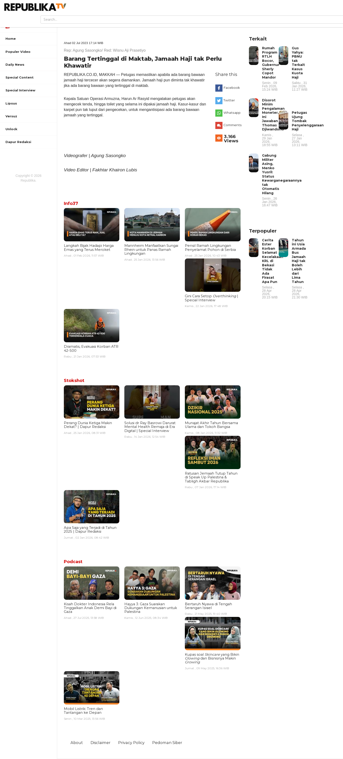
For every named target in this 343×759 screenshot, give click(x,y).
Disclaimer (101, 742)
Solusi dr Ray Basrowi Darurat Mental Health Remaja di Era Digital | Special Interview (150, 427)
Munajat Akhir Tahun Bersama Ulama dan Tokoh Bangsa (211, 425)
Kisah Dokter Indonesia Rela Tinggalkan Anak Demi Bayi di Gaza (90, 608)
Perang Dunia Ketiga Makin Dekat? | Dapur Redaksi (88, 425)
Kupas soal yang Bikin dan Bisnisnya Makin (212, 658)
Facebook (231, 87)
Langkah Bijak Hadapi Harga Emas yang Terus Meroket (89, 247)
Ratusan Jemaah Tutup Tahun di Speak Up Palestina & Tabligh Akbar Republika (211, 477)
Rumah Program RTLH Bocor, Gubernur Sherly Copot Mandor (270, 68)
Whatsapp (232, 112)
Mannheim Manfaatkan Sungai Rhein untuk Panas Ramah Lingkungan (151, 249)
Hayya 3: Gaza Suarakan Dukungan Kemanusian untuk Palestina (150, 608)
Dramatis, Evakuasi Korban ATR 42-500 (91, 348)
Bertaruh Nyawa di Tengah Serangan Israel (208, 606)
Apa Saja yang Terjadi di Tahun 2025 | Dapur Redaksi (90, 530)
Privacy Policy (131, 742)
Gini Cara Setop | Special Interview (211, 298)
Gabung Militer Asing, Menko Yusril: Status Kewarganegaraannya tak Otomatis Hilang (282, 180)
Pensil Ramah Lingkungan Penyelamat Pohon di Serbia (210, 247)
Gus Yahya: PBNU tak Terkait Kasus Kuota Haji (300, 68)
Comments (232, 125)
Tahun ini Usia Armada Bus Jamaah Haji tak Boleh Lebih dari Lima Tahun (300, 268)
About (77, 742)
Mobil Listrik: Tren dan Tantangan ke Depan (83, 711)
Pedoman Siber (167, 742)
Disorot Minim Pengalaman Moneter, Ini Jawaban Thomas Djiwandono (273, 122)
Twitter (229, 100)
